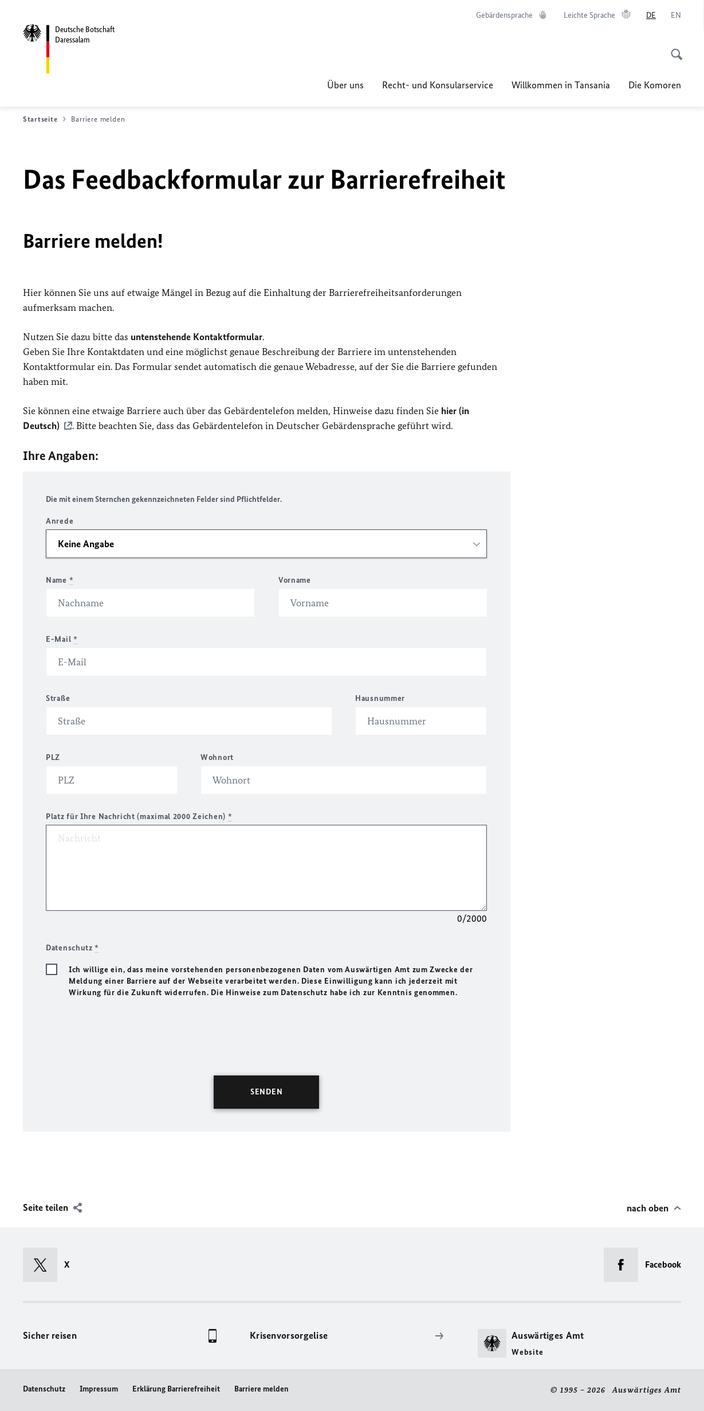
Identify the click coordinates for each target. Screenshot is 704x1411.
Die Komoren (654, 85)
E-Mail (62, 639)
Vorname (294, 580)
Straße (58, 698)
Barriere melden (261, 1389)
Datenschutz (44, 1389)
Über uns (345, 85)
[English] (676, 15)
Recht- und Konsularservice (437, 85)
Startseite (44, 119)
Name (59, 580)
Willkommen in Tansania (561, 85)
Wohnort (217, 757)
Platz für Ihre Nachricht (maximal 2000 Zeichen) (139, 816)
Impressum (99, 1389)
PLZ (53, 757)
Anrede (59, 521)
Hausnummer (380, 698)
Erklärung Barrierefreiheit (176, 1389)
